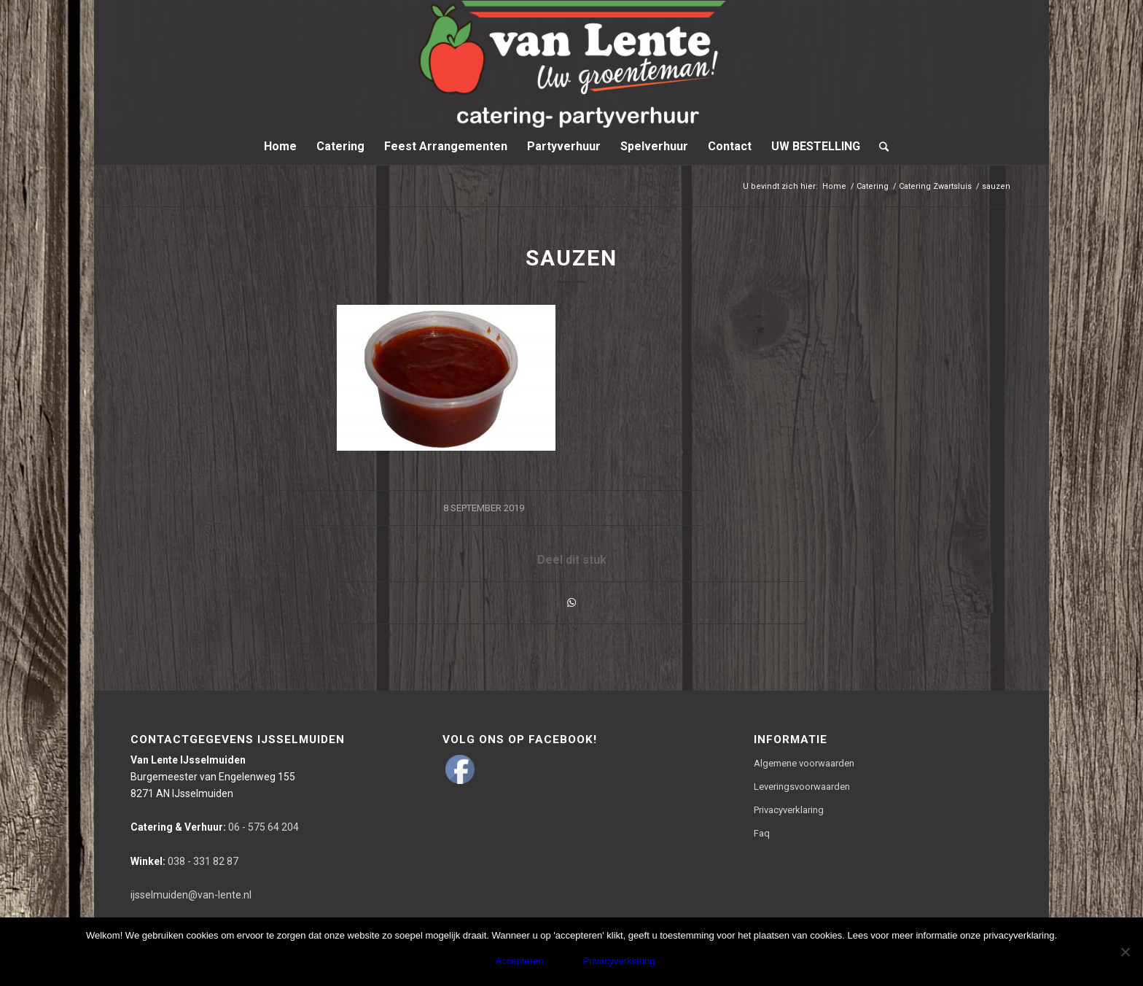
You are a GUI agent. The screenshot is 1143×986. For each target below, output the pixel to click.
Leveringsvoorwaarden (802, 786)
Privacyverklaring (789, 809)
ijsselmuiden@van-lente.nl (190, 895)
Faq (762, 833)
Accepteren (520, 960)
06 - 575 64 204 (214, 827)
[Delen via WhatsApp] (571, 603)
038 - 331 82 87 (184, 861)
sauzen (571, 258)
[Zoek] (879, 146)
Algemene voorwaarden (804, 763)
